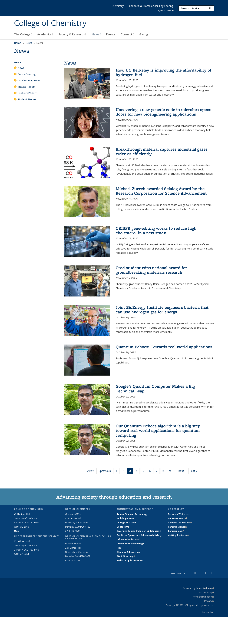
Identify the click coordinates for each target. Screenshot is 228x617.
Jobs (119, 547)
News (96, 34)
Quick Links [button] (166, 11)
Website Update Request (131, 560)
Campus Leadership (180, 522)
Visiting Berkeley (178, 535)
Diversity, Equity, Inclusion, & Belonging (139, 531)
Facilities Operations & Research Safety (139, 535)
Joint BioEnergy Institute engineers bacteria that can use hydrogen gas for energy (162, 310)
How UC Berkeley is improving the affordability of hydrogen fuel (163, 72)
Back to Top (208, 612)
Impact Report (26, 86)
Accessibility (206, 592)
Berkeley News (177, 518)
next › (183, 471)
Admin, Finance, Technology (132, 514)
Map (16, 531)
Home (17, 43)
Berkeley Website (179, 514)
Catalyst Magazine (29, 80)
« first (91, 471)
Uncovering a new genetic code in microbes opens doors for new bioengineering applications (163, 112)
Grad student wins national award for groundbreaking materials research (151, 270)
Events (110, 34)
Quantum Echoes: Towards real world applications (164, 346)
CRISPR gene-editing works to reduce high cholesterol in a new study (156, 230)
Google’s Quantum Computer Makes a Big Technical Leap (155, 388)
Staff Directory (126, 556)
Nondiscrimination (203, 596)
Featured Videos (28, 93)
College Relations (126, 522)
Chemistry (117, 6)
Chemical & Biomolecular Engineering (151, 6)
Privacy (209, 600)
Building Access (125, 518)
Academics (45, 34)
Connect (127, 34)
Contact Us (123, 526)
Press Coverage (27, 74)
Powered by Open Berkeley (198, 588)
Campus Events (177, 526)
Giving (143, 34)
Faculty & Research (72, 34)
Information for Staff (128, 539)
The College (23, 34)
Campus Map (176, 531)
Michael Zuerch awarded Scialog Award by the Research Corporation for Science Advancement (161, 191)
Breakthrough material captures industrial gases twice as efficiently (161, 151)
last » (195, 471)
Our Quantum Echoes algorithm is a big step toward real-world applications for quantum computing (158, 430)
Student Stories (27, 99)
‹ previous (106, 471)
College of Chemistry (50, 23)
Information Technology (130, 543)
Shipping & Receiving (128, 552)
